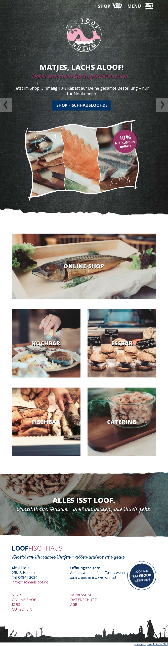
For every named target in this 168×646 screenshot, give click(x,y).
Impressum (80, 595)
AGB (73, 604)
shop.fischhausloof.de (81, 105)
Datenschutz (83, 599)
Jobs (16, 604)
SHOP (104, 6)
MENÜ (134, 6)
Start (17, 595)
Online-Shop (24, 599)
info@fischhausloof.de (30, 582)
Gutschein (22, 609)
